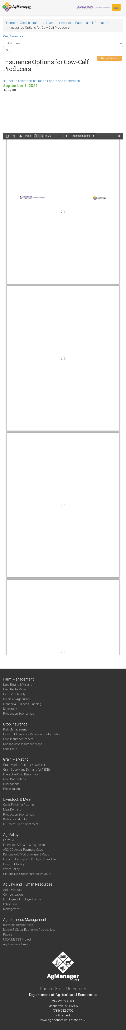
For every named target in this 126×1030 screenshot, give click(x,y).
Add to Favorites (109, 58)
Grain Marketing (16, 759)
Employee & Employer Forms (22, 899)
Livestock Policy (13, 864)
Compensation (13, 894)
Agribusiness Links (15, 944)
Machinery (10, 708)
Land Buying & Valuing (17, 684)
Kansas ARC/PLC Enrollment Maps (26, 854)
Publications (11, 784)
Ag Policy (11, 834)
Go (7, 50)
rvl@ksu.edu (63, 1015)
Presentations (12, 788)
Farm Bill (9, 840)
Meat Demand (12, 809)
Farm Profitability (14, 694)
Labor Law (10, 904)
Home (10, 23)
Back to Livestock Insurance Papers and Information (41, 81)
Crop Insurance (30, 23)
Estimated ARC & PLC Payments (24, 844)
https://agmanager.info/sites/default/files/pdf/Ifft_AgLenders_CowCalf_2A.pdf (63, 394)
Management (11, 909)
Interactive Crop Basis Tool (20, 774)
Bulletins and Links (15, 819)
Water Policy (11, 869)
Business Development (18, 925)
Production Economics (18, 713)
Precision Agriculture (16, 699)
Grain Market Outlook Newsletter (24, 764)
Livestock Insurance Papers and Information (77, 23)
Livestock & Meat (17, 799)
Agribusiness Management (24, 919)
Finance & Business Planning (22, 704)
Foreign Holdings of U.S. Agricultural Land (30, 859)
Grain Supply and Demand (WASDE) (26, 769)
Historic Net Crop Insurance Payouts (27, 874)
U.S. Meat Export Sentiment (20, 824)
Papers (8, 934)
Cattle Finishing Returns (18, 804)
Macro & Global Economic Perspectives (29, 929)
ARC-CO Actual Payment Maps (23, 849)
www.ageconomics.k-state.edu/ (63, 1020)
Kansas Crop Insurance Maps (22, 744)
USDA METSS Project (17, 939)
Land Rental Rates (14, 689)
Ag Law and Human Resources (28, 884)
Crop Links (10, 749)
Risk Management (15, 729)
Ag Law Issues (12, 889)
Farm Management (18, 679)
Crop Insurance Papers (18, 739)
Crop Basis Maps (14, 779)
